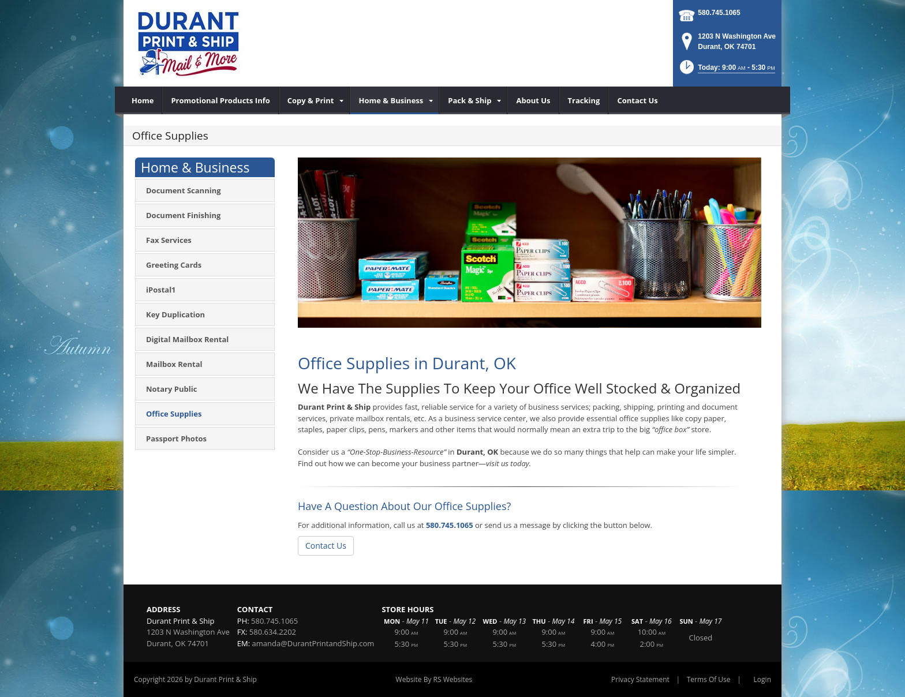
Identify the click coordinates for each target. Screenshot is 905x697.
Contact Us (325, 545)
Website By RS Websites (434, 679)
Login (762, 679)
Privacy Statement (640, 679)
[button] (726, 70)
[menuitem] (143, 100)
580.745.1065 (719, 13)
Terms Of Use (709, 679)
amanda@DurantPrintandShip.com (313, 643)
